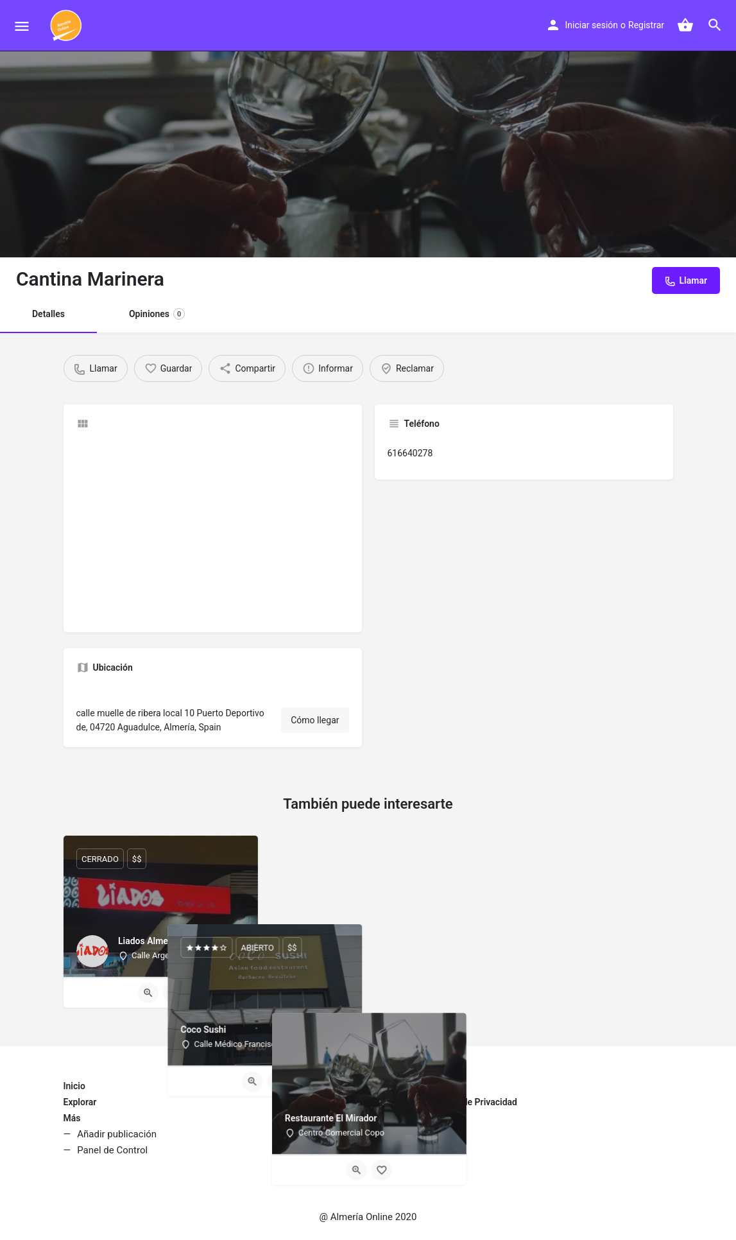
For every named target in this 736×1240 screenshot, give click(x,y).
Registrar (646, 25)
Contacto (393, 1086)
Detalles (48, 314)
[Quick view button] (148, 993)
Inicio (74, 1086)
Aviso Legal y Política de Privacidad (446, 1102)
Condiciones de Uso (415, 1118)
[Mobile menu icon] (22, 26)
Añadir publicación (117, 1134)
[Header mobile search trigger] (714, 25)
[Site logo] (67, 26)
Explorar (80, 1102)
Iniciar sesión (592, 25)
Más (72, 1118)
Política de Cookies (413, 1134)
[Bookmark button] (173, 993)
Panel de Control (112, 1150)
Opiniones (157, 314)
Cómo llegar (315, 720)
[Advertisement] (212, 529)
